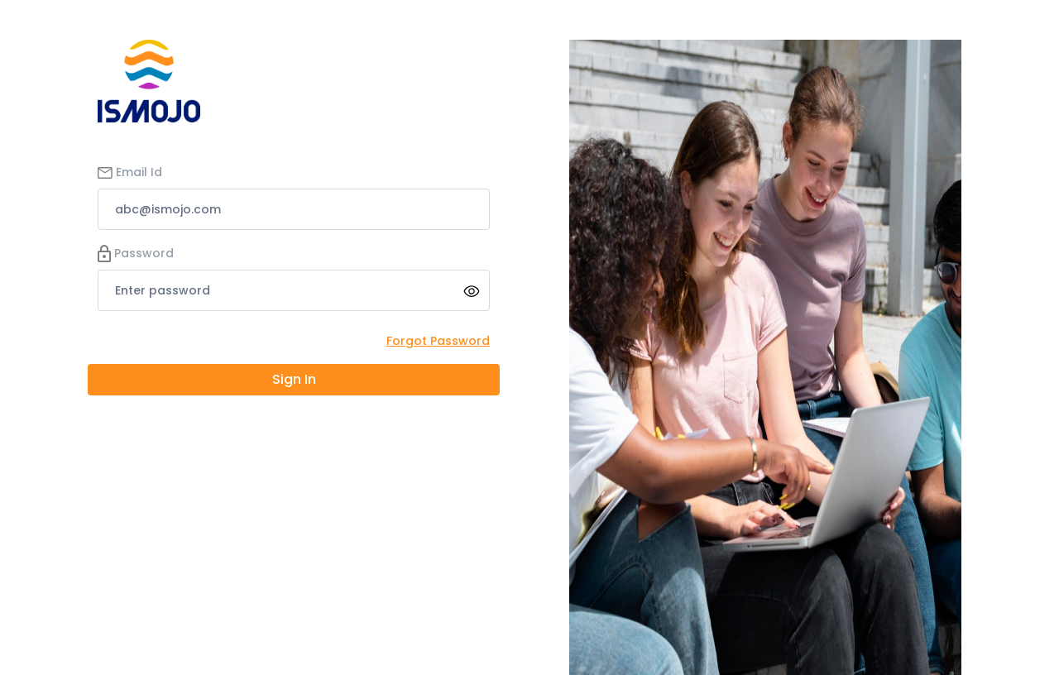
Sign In (294, 379)
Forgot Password (438, 341)
